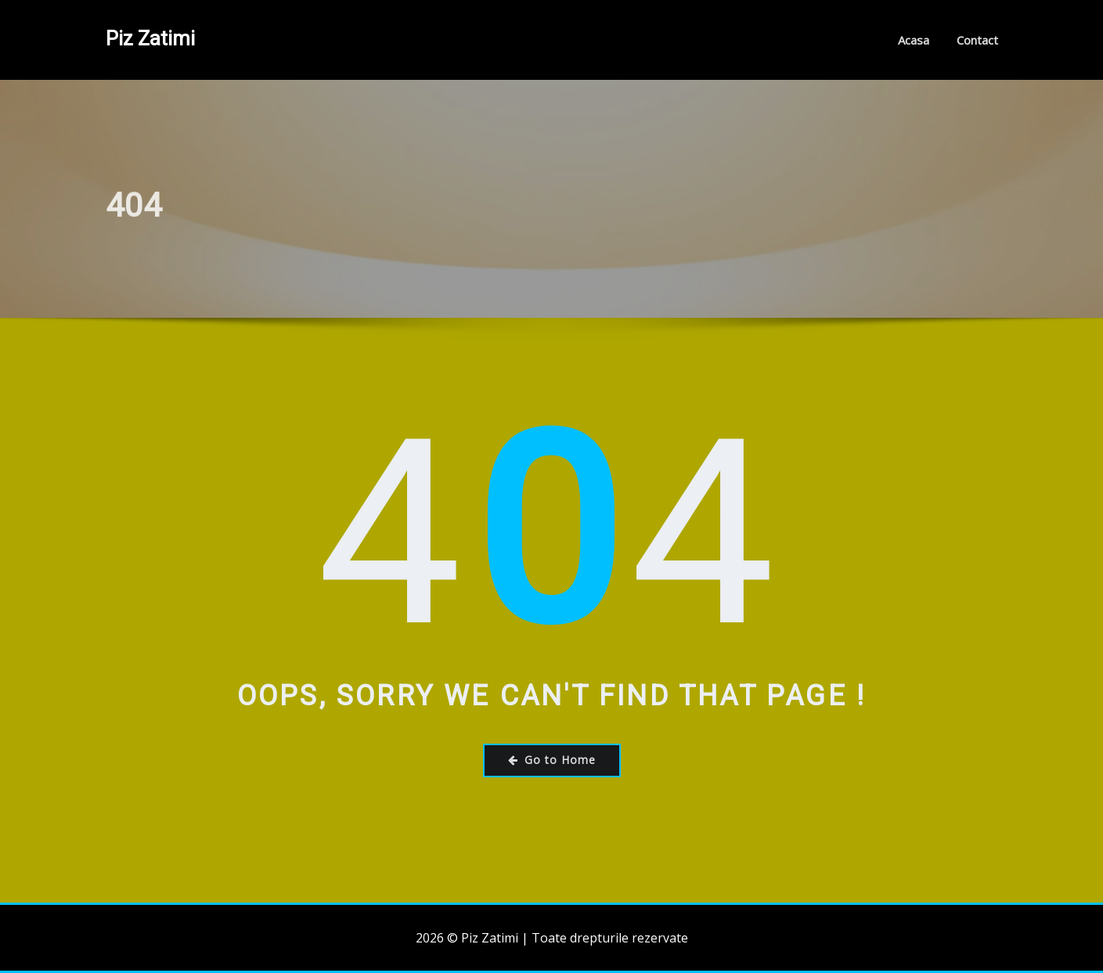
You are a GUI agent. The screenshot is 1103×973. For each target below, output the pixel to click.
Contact (977, 40)
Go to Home (552, 759)
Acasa (913, 40)
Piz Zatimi (150, 38)
